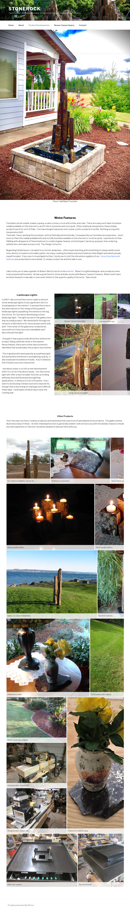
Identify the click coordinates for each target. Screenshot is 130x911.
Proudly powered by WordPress (21, 905)
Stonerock (25, 9)
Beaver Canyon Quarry (64, 25)
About (21, 25)
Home (11, 25)
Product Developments (39, 25)
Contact (82, 25)
